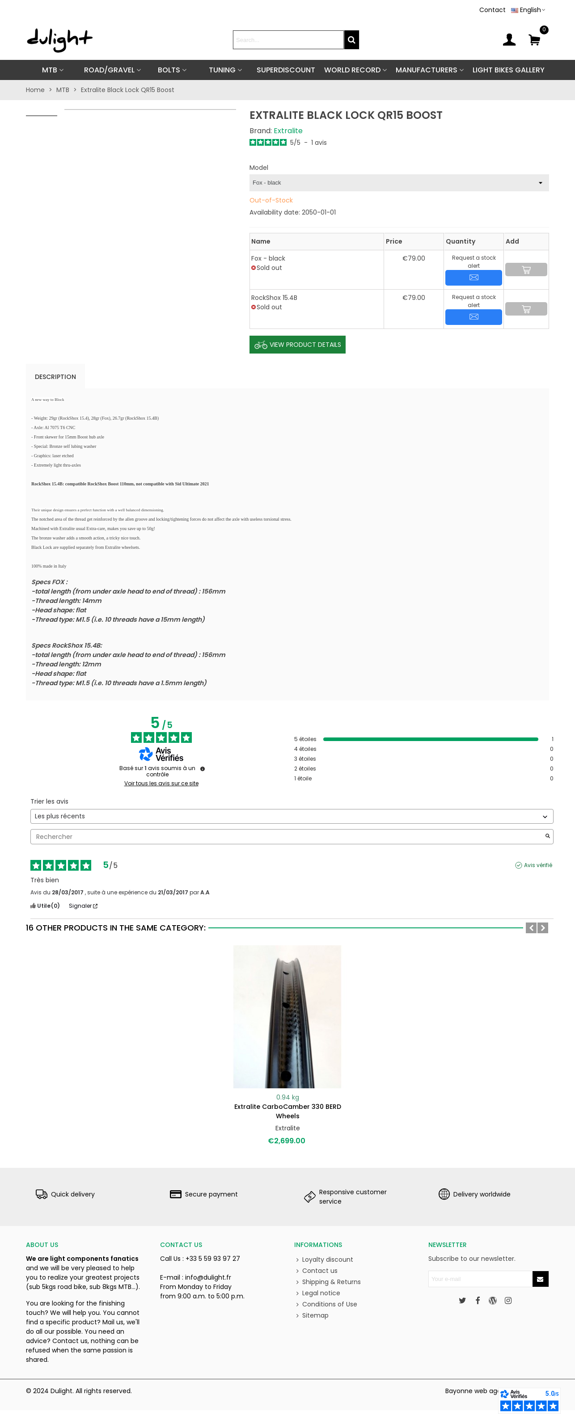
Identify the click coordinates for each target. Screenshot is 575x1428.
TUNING (222, 70)
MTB (49, 70)
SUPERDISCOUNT (286, 70)
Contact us (316, 1271)
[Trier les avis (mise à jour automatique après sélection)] (292, 816)
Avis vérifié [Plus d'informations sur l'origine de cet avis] (538, 865)
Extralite (288, 131)
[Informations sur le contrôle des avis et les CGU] (202, 768)
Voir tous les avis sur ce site (161, 783)
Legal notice (317, 1293)
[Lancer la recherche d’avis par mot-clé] (547, 836)
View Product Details (297, 345)
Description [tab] (55, 376)
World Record (352, 70)
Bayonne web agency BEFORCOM (497, 1390)
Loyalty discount (323, 1259)
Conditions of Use (325, 1304)
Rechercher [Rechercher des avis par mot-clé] (287, 837)
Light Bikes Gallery (509, 70)
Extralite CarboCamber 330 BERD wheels (287, 1111)
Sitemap (311, 1315)
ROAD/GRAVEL (109, 70)
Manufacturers (426, 70)
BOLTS (169, 70)
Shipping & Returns (327, 1282)
